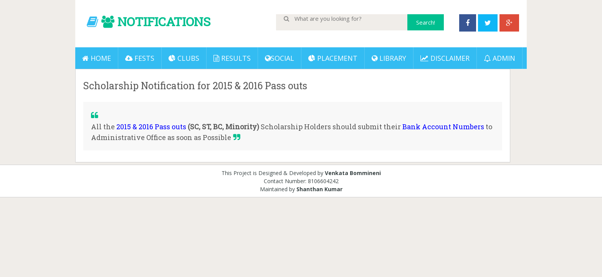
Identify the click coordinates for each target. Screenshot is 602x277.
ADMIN (499, 58)
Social (279, 58)
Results (232, 58)
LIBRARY (389, 58)
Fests (139, 58)
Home (96, 58)
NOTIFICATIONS (163, 21)
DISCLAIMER (445, 58)
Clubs (184, 58)
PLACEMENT (332, 58)
